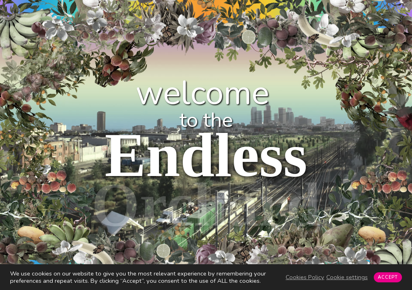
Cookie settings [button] (347, 277)
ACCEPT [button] (388, 277)
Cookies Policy (305, 277)
